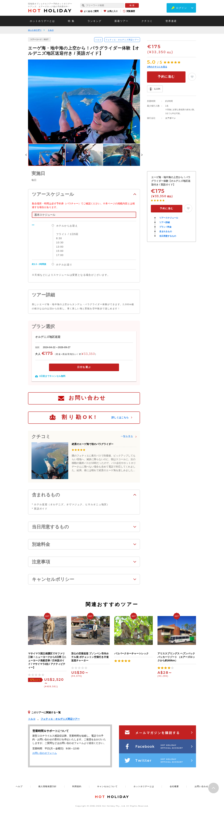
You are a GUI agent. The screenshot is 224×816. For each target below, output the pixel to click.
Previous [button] (26, 155)
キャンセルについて (107, 786)
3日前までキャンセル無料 (52, 376)
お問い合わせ (87, 398)
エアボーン (170, 118)
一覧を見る (127, 436)
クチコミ (147, 21)
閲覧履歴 (131, 11)
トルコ (51, 30)
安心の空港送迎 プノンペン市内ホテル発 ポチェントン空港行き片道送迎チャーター (90, 657)
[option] (84, 101)
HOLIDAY (50, 10)
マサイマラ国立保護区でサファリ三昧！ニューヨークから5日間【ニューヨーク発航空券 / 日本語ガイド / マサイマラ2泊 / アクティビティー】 (47, 660)
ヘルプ (19, 786)
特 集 (71, 21)
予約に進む (166, 76)
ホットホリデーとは (42, 21)
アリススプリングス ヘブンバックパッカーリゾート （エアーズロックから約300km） (176, 657)
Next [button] (142, 155)
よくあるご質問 (91, 11)
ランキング (95, 21)
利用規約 (76, 786)
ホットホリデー (34, 30)
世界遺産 (171, 21)
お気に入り (112, 11)
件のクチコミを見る (157, 67)
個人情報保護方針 (47, 786)
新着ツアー (121, 21)
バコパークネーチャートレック (131, 653)
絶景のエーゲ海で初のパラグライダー (92, 444)
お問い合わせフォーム (44, 753)
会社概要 (174, 786)
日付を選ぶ (84, 367)
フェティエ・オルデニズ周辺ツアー (122, 40)
